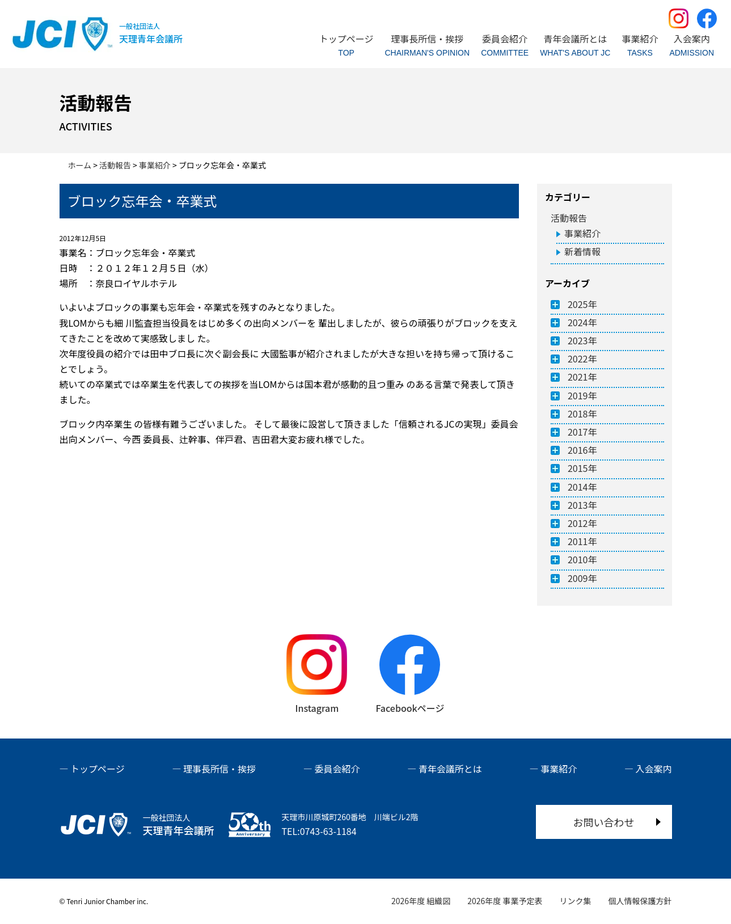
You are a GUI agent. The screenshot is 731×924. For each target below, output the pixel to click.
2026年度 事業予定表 (504, 900)
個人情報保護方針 (640, 900)
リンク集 (575, 900)
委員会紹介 (337, 768)
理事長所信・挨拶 (219, 768)
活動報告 (569, 218)
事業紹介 (582, 233)
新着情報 (582, 251)
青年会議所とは (450, 768)
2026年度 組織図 (420, 900)
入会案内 (653, 768)
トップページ (97, 768)
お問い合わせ (604, 822)
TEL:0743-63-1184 (319, 831)
